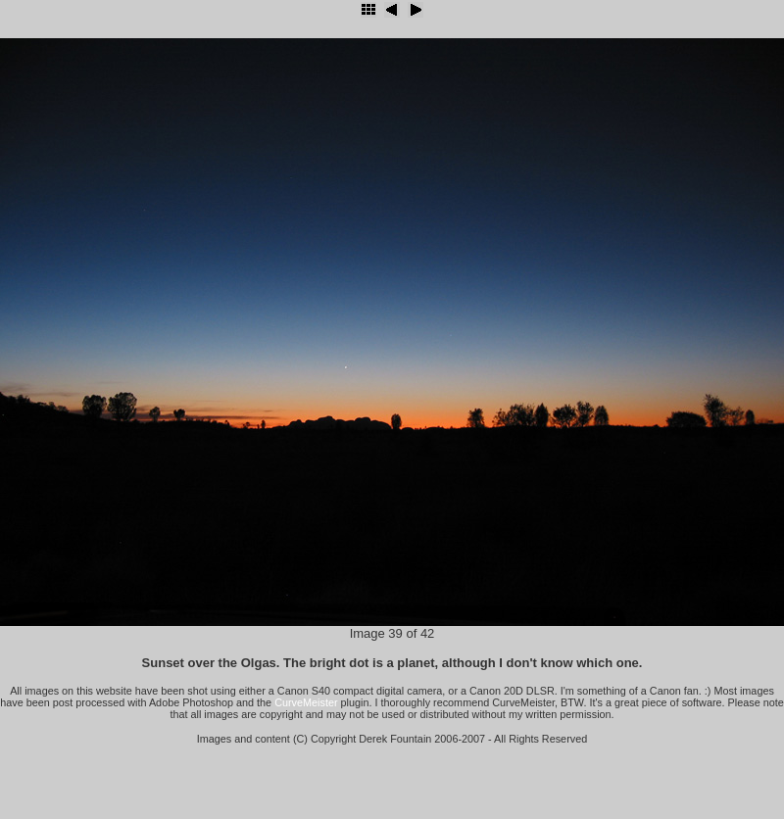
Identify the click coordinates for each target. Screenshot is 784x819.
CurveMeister (305, 702)
